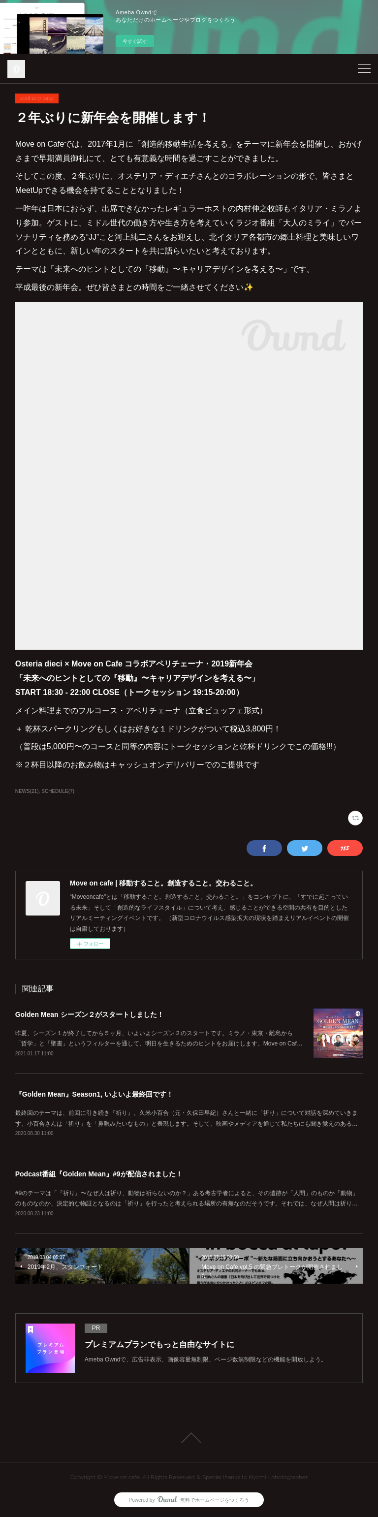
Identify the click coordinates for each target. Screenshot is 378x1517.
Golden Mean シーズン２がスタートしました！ (89, 1014)
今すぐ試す (135, 41)
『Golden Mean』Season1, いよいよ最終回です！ (94, 1094)
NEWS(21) (27, 791)
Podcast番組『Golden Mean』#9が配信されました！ (99, 1174)
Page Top (189, 1437)
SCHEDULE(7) (57, 791)
